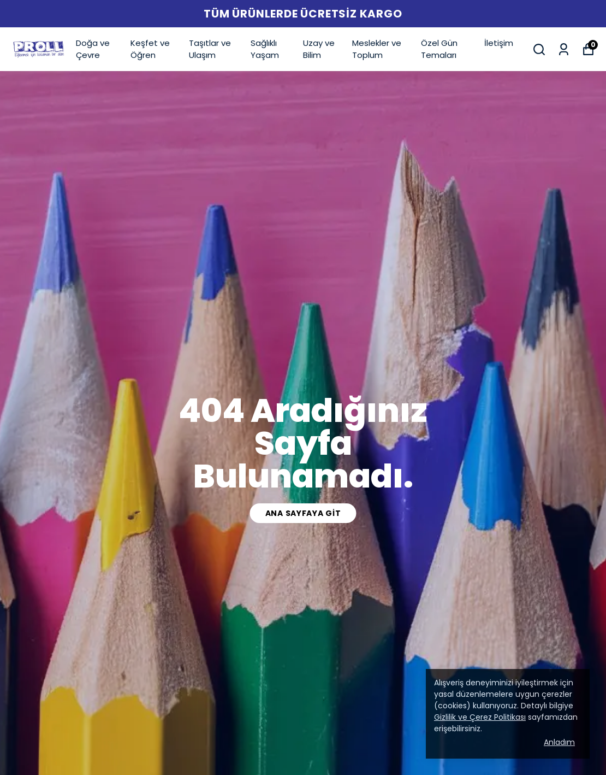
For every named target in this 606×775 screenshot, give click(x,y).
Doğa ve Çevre (93, 49)
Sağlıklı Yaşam (265, 49)
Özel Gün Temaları (439, 49)
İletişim (498, 43)
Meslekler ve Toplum (376, 49)
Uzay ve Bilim (319, 49)
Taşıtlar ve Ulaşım (210, 49)
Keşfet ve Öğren (150, 49)
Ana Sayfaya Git (303, 513)
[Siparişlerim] (564, 49)
